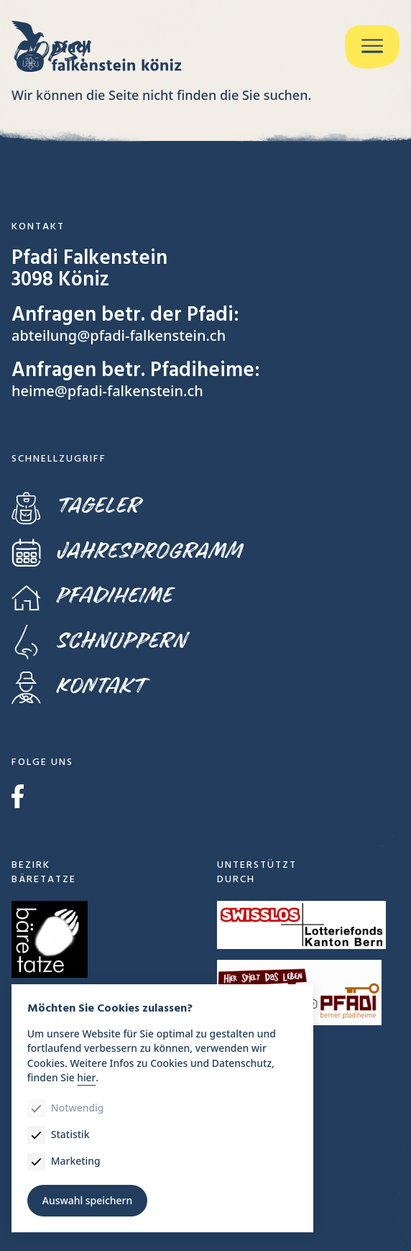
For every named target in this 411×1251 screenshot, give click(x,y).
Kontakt (78, 686)
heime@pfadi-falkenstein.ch (107, 390)
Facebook (17, 796)
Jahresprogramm (126, 551)
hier (86, 1076)
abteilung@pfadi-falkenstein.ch (118, 335)
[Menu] (372, 47)
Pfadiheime (91, 596)
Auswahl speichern (87, 1200)
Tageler (75, 506)
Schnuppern (98, 641)
